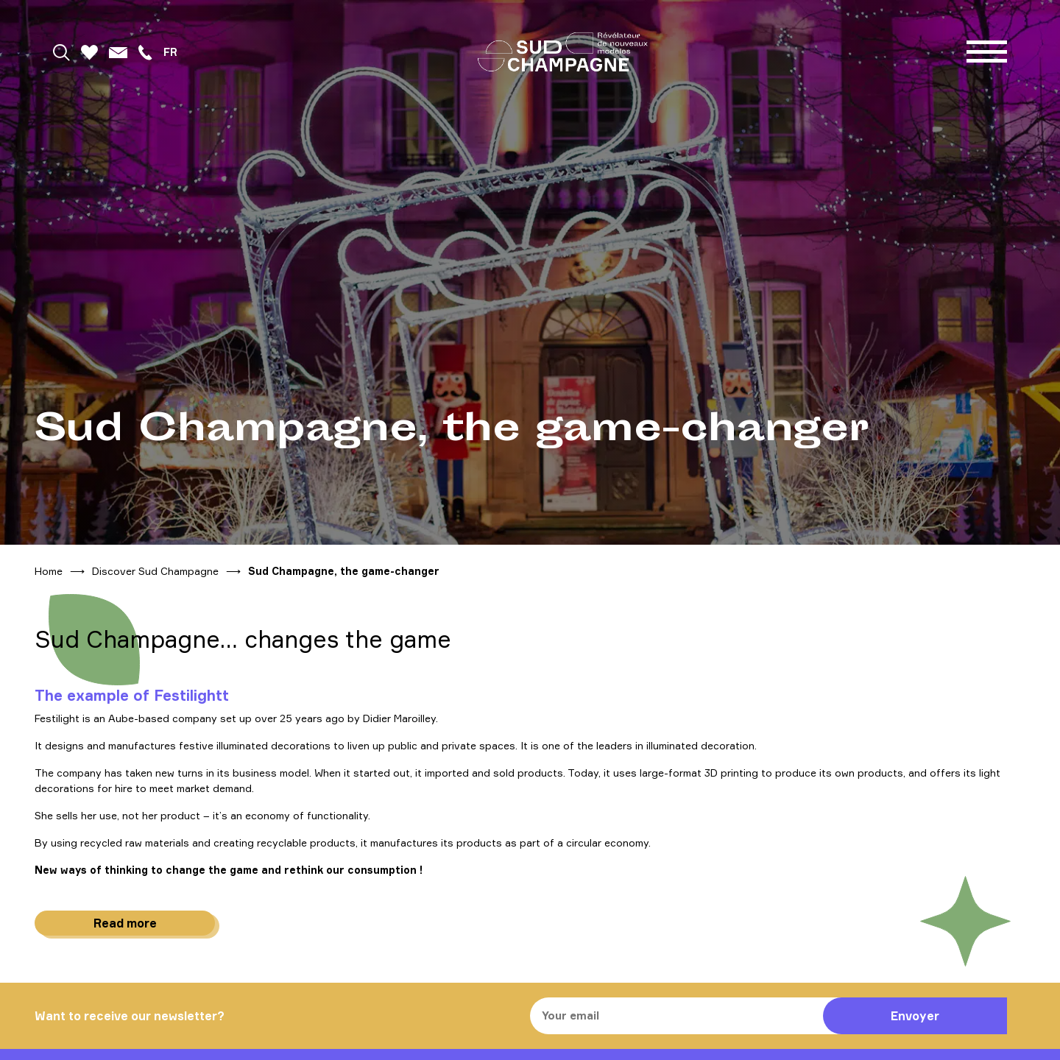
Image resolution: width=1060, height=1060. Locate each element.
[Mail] (118, 51)
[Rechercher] (61, 51)
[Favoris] (89, 51)
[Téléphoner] (145, 51)
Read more (125, 923)
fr (170, 52)
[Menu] (987, 51)
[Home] (562, 51)
